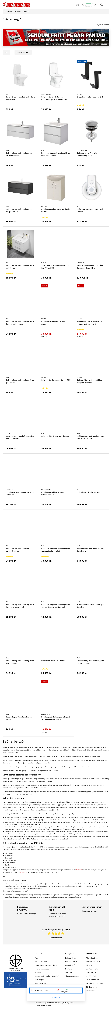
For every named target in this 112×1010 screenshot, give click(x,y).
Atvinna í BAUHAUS (93, 961)
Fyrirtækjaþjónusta (42, 969)
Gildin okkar (90, 965)
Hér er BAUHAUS (71, 961)
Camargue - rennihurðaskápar (46, 965)
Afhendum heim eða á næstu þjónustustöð (57, 915)
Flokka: (23, 52)
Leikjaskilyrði (91, 972)
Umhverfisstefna (92, 980)
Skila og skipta (40, 983)
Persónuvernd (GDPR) (94, 983)
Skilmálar (68, 972)
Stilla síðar (56, 997)
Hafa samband (70, 958)
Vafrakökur (90, 990)
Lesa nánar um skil (89, 911)
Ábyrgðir (38, 958)
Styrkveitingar (91, 987)
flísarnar (79, 870)
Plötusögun (39, 980)
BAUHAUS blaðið (41, 961)
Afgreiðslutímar (92, 958)
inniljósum (23, 872)
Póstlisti (68, 969)
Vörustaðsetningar (72, 976)
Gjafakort (38, 972)
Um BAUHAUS (91, 976)
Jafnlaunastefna (92, 969)
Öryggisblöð (70, 965)
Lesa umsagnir (56, 937)
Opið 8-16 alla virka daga (26, 913)
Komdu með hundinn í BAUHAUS (47, 976)
